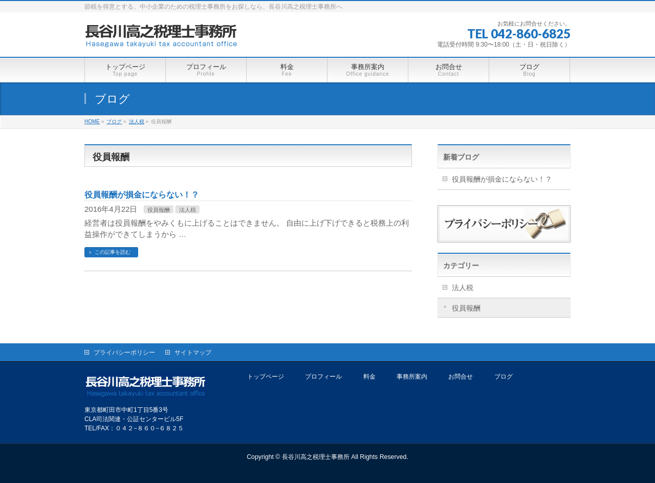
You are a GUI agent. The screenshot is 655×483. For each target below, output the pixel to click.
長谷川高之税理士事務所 (316, 456)
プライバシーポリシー (124, 352)
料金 (369, 377)
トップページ (265, 377)
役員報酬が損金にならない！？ (141, 194)
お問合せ (460, 377)
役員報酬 (158, 210)
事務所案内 (412, 377)
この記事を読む (112, 252)
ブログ (503, 377)
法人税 (187, 210)
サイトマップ (192, 352)
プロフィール (323, 377)
